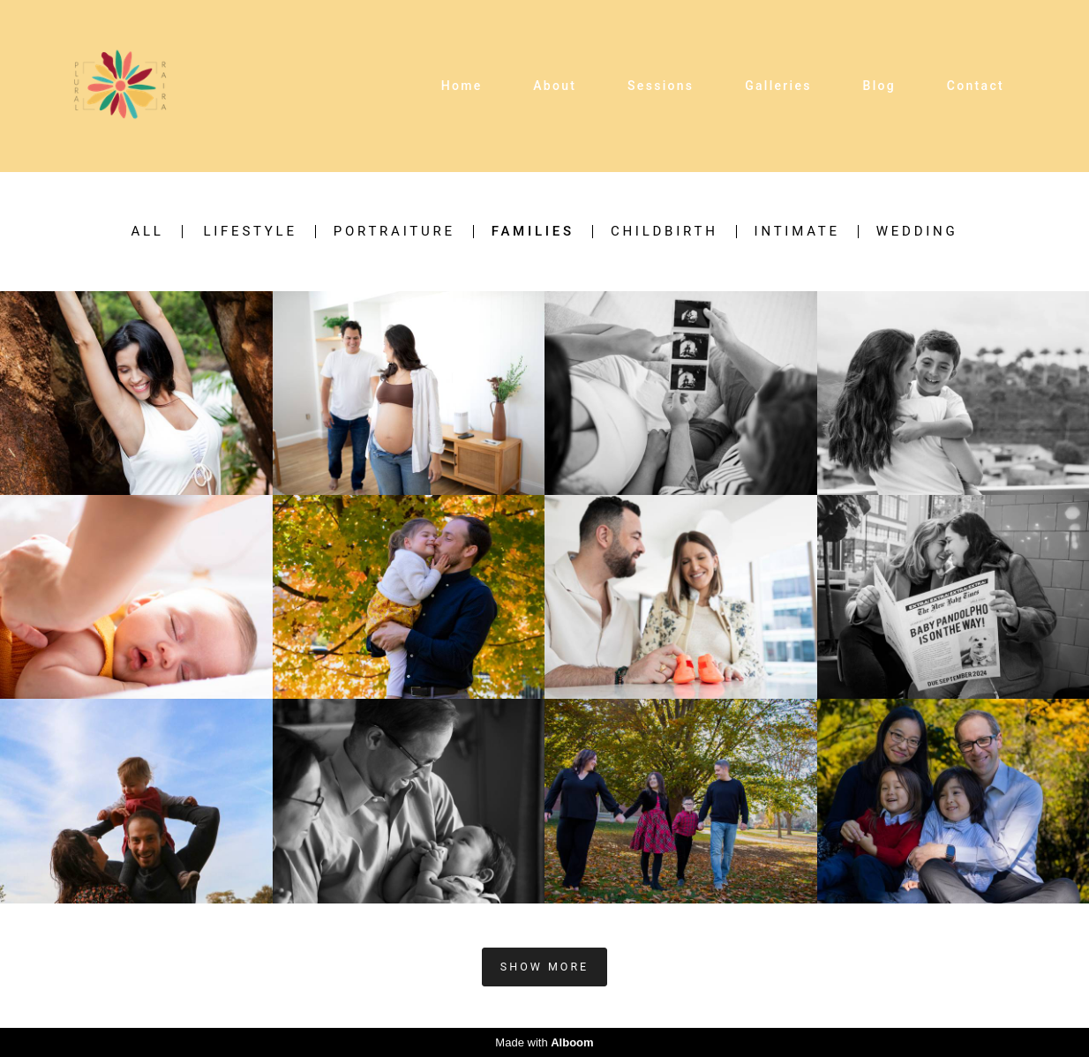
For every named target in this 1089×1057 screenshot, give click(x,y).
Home (462, 86)
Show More (544, 966)
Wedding (917, 231)
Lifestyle (250, 231)
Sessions (660, 86)
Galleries (778, 86)
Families (533, 231)
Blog (880, 86)
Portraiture (394, 231)
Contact (975, 86)
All (147, 231)
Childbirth (664, 231)
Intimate (797, 231)
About (554, 86)
